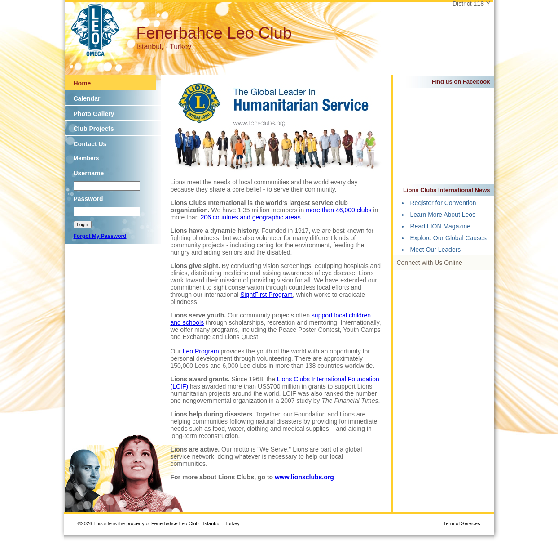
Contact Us (90, 144)
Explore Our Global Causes (448, 237)
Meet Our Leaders (435, 249)
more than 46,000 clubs (338, 210)
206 (206, 217)
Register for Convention (443, 202)
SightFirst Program (266, 294)
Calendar (87, 98)
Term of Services (462, 523)
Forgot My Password (100, 236)
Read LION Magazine (440, 226)
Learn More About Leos (443, 214)
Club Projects (94, 128)
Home (82, 83)
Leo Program (201, 351)
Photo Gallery (94, 113)
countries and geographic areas (257, 217)
